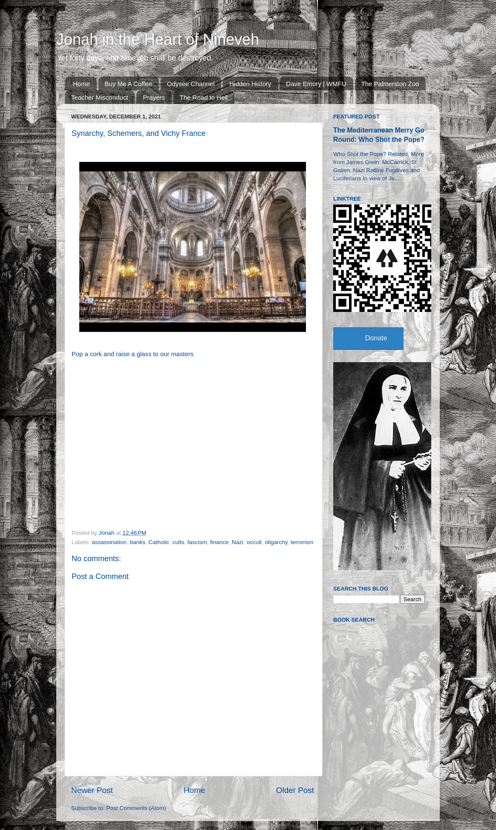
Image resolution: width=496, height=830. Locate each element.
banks (137, 542)
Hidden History (250, 83)
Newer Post (92, 790)
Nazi (237, 542)
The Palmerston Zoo (390, 83)
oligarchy (276, 542)
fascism (197, 542)
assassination (109, 542)
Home (81, 83)
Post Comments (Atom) (136, 808)
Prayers (154, 97)
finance (219, 542)
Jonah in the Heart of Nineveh (157, 39)
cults (178, 542)
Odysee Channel (191, 83)
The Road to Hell (204, 97)
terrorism (302, 542)
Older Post (295, 790)
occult (254, 542)
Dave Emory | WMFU (316, 83)
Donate (376, 338)
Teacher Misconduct (99, 97)
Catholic (158, 542)
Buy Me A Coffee (128, 83)
